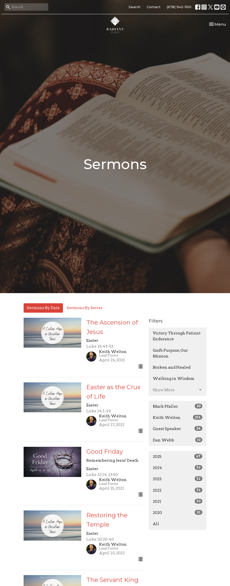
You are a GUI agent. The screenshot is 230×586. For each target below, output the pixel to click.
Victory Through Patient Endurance (177, 336)
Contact (153, 7)
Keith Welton (177, 417)
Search (134, 7)
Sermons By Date (43, 308)
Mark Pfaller (177, 406)
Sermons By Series (85, 308)
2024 (177, 467)
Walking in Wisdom (173, 378)
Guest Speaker (177, 428)
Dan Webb (177, 439)
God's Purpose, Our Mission (170, 353)
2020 (177, 512)
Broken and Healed (171, 367)
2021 (177, 501)
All (156, 524)
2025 (177, 456)
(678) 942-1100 (179, 7)
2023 (177, 478)
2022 (177, 490)
